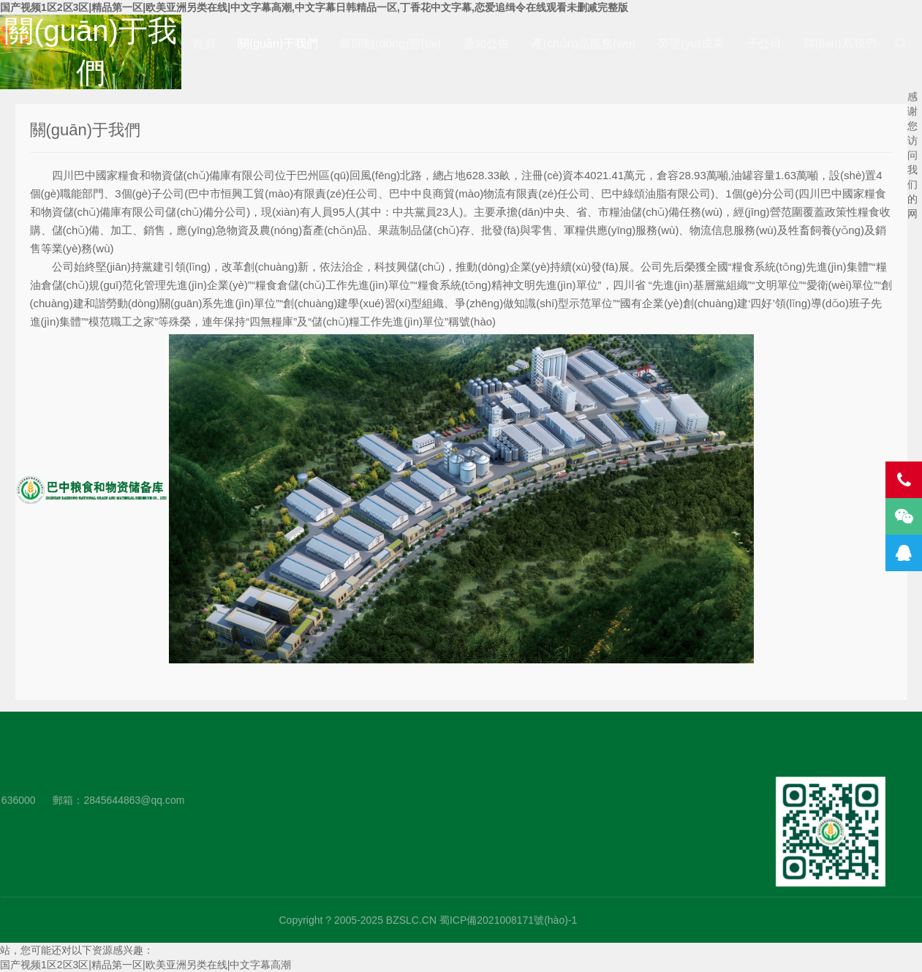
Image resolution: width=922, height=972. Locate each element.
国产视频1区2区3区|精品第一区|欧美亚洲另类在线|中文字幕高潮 (145, 965)
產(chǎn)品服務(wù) (583, 43)
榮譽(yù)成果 (691, 43)
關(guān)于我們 (278, 43)
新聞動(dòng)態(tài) (390, 43)
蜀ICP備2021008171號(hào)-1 (748, 920)
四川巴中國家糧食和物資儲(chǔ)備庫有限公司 (92, 490)
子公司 (764, 43)
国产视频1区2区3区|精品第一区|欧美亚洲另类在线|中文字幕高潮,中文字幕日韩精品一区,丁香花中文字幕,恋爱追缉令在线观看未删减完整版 (314, 7)
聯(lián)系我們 (840, 43)
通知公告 (486, 43)
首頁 (204, 43)
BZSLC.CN (652, 920)
